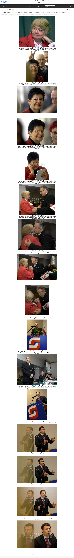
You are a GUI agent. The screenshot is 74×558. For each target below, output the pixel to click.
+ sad (44, 12)
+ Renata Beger (38, 12)
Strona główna (3, 9)
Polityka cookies (49, 556)
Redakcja (60, 556)
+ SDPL (53, 12)
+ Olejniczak (11, 14)
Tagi (6, 6)
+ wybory (9, 12)
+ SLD (48, 12)
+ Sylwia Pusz (63, 12)
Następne (40, 554)
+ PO (23, 14)
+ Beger (20, 12)
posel (13, 9)
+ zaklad (52, 14)
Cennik (57, 556)
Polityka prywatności (43, 556)
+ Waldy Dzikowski (45, 14)
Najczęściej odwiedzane (31, 6)
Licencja (54, 556)
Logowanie (71, 6)
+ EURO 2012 (18, 14)
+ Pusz (58, 12)
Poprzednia (33, 554)
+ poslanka (25, 12)
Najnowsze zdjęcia (40, 6)
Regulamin (38, 556)
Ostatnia (44, 554)
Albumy (2, 6)
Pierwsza (29, 554)
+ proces (31, 12)
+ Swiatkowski (38, 14)
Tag (8, 9)
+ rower (32, 14)
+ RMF (27, 14)
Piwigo (17, 556)
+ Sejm (14, 12)
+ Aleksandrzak (5, 14)
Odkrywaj (9, 6)
